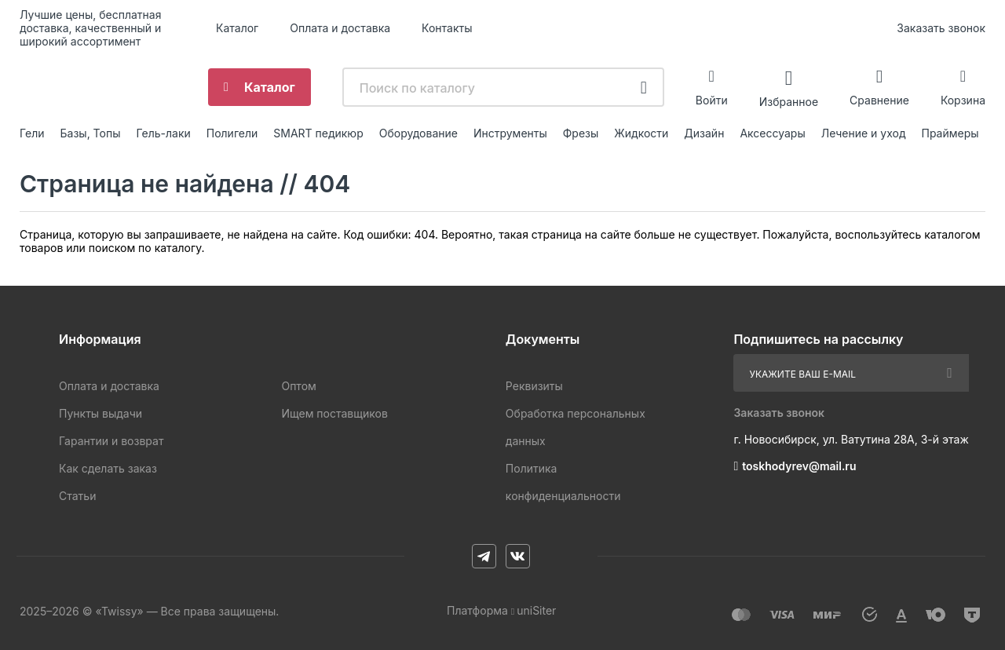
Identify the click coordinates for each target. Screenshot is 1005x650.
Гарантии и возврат (111, 440)
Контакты (447, 28)
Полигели (232, 133)
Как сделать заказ (108, 468)
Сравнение (879, 100)
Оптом (298, 386)
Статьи (77, 495)
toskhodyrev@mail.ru (799, 466)
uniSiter (536, 610)
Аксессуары (772, 133)
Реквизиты (534, 386)
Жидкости (641, 133)
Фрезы (581, 133)
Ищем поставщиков (334, 413)
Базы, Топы (90, 133)
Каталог (237, 28)
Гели (32, 133)
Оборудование (418, 133)
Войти (712, 100)
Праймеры (950, 133)
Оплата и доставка (340, 28)
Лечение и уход (863, 133)
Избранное (788, 101)
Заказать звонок (941, 28)
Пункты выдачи (100, 413)
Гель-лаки (163, 133)
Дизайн (704, 133)
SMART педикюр (318, 133)
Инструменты (510, 133)
